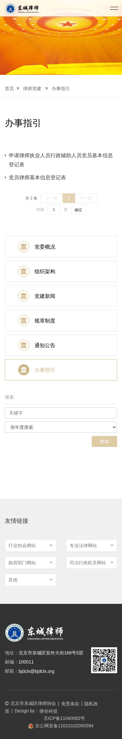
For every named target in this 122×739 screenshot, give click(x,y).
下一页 (86, 201)
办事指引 (61, 88)
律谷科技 (48, 711)
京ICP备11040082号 (61, 718)
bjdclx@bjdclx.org (36, 671)
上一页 (52, 201)
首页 (9, 88)
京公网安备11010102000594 (61, 726)
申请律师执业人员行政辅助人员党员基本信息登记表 (61, 160)
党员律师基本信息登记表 (37, 177)
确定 (78, 213)
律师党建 (32, 88)
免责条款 (70, 703)
